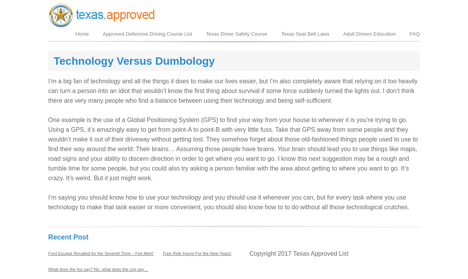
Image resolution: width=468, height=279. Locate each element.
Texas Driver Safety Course (236, 34)
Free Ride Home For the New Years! (197, 253)
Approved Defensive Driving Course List (147, 34)
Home (82, 34)
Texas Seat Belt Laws (305, 34)
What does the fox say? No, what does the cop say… (98, 269)
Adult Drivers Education (369, 34)
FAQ (415, 34)
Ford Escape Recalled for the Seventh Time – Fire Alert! (101, 253)
